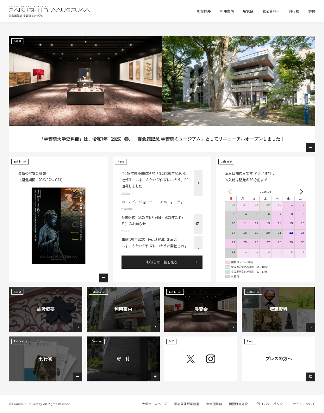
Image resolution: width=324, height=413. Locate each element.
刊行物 (294, 11)
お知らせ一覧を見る (162, 261)
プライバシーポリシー (270, 403)
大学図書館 (214, 403)
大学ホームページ (154, 403)
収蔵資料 (269, 11)
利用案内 (227, 11)
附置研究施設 (238, 403)
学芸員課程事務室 (186, 403)
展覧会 (248, 11)
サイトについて (304, 403)
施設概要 (204, 11)
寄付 (311, 11)
